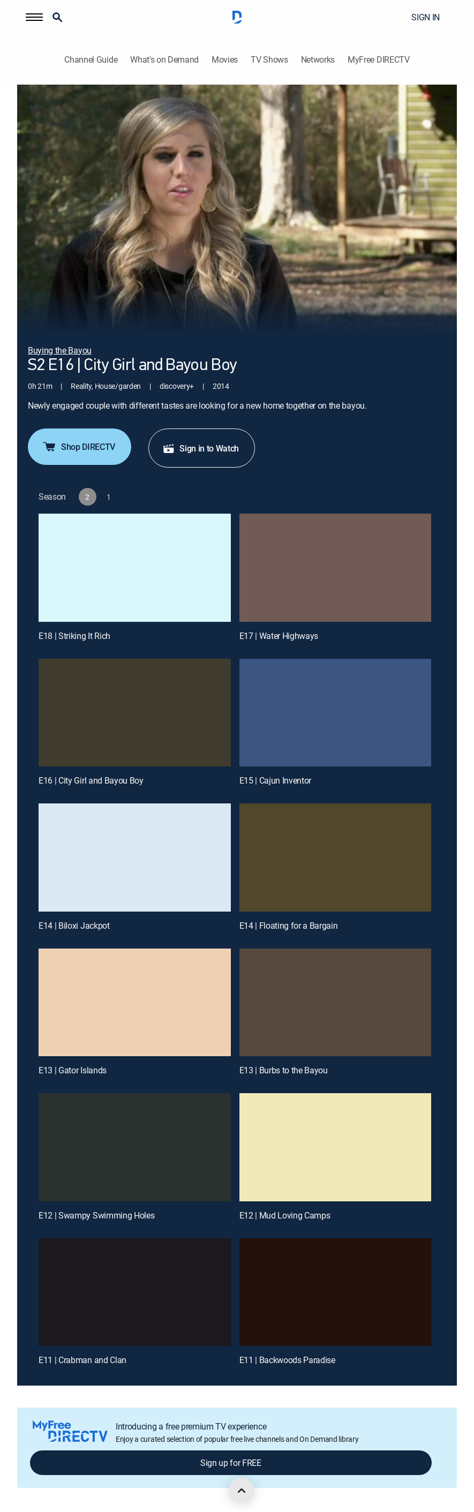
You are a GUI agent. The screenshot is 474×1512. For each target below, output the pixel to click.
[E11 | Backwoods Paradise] (335, 1292)
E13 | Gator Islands (73, 1070)
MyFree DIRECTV (379, 59)
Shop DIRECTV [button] (78, 446)
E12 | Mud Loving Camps (284, 1215)
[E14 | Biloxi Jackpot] (135, 857)
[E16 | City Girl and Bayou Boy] (135, 713)
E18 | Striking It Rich (74, 636)
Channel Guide (90, 59)
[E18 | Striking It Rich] (135, 568)
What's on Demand (164, 59)
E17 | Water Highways (279, 636)
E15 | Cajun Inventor (275, 780)
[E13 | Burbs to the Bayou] (335, 1003)
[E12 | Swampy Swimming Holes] (135, 1147)
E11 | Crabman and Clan (82, 1360)
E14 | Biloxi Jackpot (74, 925)
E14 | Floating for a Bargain (288, 925)
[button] (34, 17)
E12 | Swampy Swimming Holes (96, 1215)
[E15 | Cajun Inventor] (335, 713)
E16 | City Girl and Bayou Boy (91, 780)
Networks (318, 59)
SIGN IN (425, 17)
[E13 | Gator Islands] (135, 1003)
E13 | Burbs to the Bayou (283, 1070)
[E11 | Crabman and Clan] (135, 1292)
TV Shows (269, 59)
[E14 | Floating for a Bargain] (335, 857)
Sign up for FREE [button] (230, 1463)
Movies (225, 59)
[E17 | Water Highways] (335, 568)
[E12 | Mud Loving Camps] (335, 1147)
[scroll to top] (241, 1491)
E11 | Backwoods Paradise (287, 1360)
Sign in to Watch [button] (200, 448)
